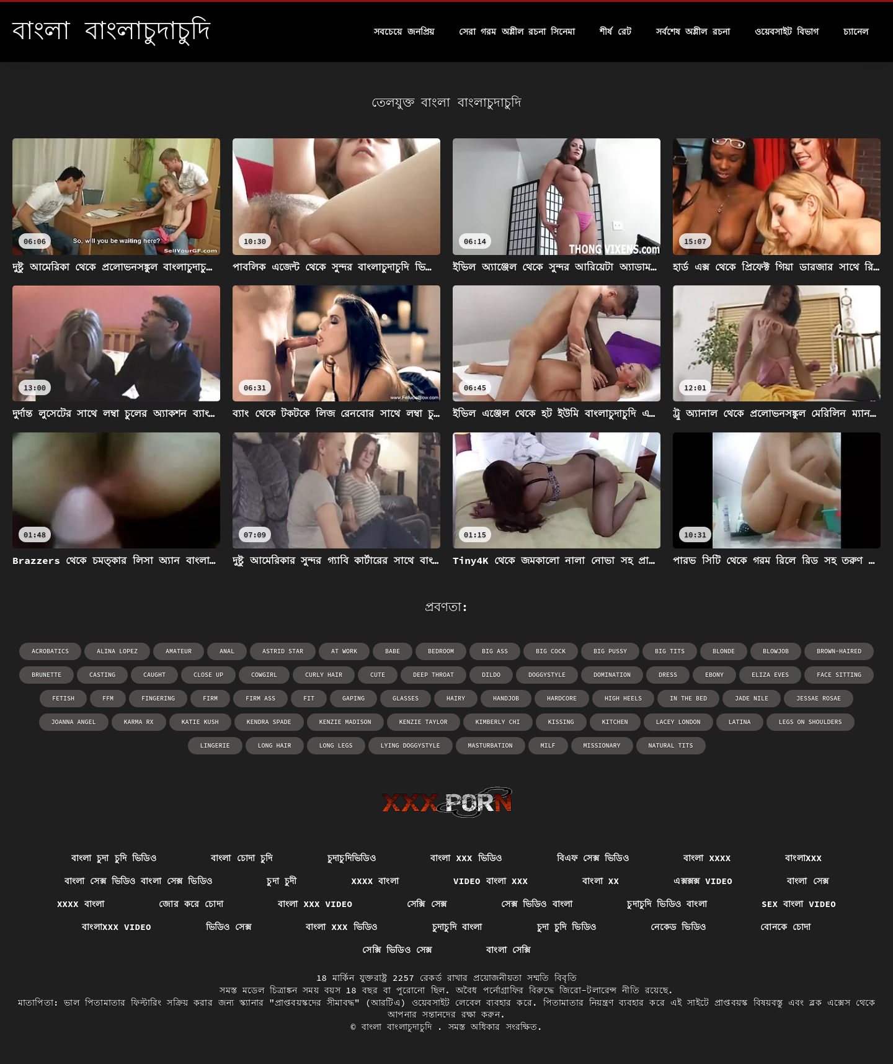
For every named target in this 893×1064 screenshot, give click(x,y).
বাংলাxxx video (116, 926)
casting (102, 675)
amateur (179, 651)
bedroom (441, 651)
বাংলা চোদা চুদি (242, 858)
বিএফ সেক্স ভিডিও (593, 858)
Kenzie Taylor (423, 722)
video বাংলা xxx (490, 881)
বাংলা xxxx (707, 858)
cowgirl (264, 675)
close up (208, 675)
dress (668, 675)
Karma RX (139, 722)
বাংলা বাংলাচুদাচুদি (399, 1026)
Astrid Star (282, 651)
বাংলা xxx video (315, 904)
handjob (506, 698)
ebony (714, 675)
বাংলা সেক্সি (508, 949)
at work (344, 651)
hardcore (562, 698)
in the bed (688, 698)
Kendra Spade (269, 722)
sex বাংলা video (799, 904)
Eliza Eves (770, 675)
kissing (561, 722)
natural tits (671, 745)
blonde (724, 651)
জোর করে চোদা (191, 904)
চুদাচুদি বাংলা (457, 926)
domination (612, 675)
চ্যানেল (855, 31)
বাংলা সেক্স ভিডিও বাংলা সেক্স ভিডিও (138, 881)
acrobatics (50, 651)
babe (392, 651)
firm (210, 698)
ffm (107, 698)
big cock (551, 651)
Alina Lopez (117, 651)
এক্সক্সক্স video (702, 881)
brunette (46, 675)
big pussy (610, 651)
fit (308, 698)
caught (154, 675)
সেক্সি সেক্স (426, 904)
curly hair (323, 675)
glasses (406, 698)
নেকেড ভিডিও (678, 926)
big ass (495, 651)
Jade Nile (751, 698)
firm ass (260, 698)
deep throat (433, 675)
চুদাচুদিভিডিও (351, 858)
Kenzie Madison (345, 722)
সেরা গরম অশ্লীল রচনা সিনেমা (517, 31)
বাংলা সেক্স (808, 881)
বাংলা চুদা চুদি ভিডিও (113, 858)
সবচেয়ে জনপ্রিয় (403, 31)
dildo (491, 675)
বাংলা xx (600, 881)
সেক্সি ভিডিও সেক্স (397, 949)
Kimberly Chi (498, 722)
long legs (336, 745)
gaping (353, 698)
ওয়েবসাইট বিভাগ (787, 31)
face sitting (839, 675)
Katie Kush (200, 722)
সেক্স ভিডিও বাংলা (536, 904)
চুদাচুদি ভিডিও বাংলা (667, 904)
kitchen (615, 722)
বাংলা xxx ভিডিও (466, 858)
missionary (602, 745)
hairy (455, 698)
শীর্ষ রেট (615, 31)
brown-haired (839, 651)
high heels (623, 698)
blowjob (776, 651)
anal (227, 651)
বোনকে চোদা (785, 926)
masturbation (490, 745)
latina (740, 722)
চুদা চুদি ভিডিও (567, 926)
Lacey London (678, 722)
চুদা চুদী (281, 881)
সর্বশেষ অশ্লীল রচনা (693, 31)
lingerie (215, 745)
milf (548, 745)
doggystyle (547, 675)
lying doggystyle (410, 745)
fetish (63, 698)
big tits (670, 651)
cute (377, 675)
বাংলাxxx (803, 858)
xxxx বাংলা (375, 881)
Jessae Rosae (818, 698)
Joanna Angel (73, 722)
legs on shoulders (810, 722)
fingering (158, 698)
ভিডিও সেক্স (229, 926)
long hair (274, 745)
